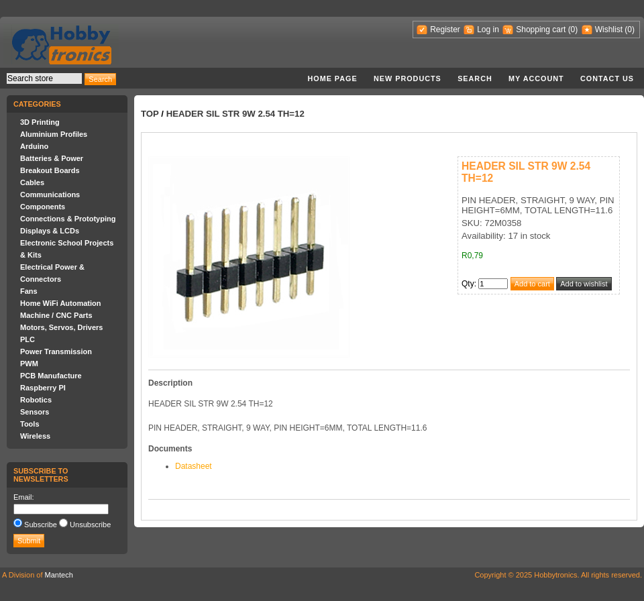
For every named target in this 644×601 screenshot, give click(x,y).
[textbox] (44, 78)
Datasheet (193, 466)
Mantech (59, 575)
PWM (29, 364)
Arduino (34, 146)
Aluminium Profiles (53, 134)
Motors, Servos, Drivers (61, 327)
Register (445, 29)
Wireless (35, 436)
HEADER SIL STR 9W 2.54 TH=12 (235, 114)
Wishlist (609, 29)
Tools (30, 424)
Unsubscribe (90, 525)
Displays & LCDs (49, 231)
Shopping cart (541, 29)
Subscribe (40, 525)
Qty (468, 283)
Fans (29, 291)
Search (475, 78)
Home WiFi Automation (60, 303)
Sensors (34, 412)
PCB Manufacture (51, 376)
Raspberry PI (43, 388)
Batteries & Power (51, 158)
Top (150, 114)
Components (42, 207)
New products (407, 78)
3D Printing (40, 122)
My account (536, 78)
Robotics (36, 400)
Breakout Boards (50, 170)
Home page (332, 78)
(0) (573, 29)
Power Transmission (56, 351)
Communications (50, 194)
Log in (488, 29)
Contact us (607, 78)
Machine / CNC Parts (56, 315)
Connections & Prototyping (67, 219)
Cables (32, 182)
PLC (27, 339)
